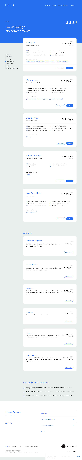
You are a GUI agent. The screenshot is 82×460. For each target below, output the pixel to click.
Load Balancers (40, 61)
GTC (22, 446)
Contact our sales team (48, 419)
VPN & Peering (64, 61)
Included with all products (12, 68)
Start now (69, 68)
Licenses (52, 61)
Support (58, 61)
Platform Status (14, 446)
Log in (66, 5)
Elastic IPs (47, 61)
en (5, 446)
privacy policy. (52, 457)
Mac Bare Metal (10, 63)
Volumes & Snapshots (31, 61)
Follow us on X (36, 446)
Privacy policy (27, 446)
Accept (78, 456)
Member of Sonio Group (11, 416)
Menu (73, 5)
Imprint (19, 446)
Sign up (60, 5)
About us (43, 431)
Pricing (54, 5)
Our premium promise (47, 425)
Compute (8, 54)
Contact (31, 446)
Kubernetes (9, 56)
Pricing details (60, 68)
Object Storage (10, 61)
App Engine (9, 59)
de (9, 446)
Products (47, 5)
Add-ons (8, 65)
